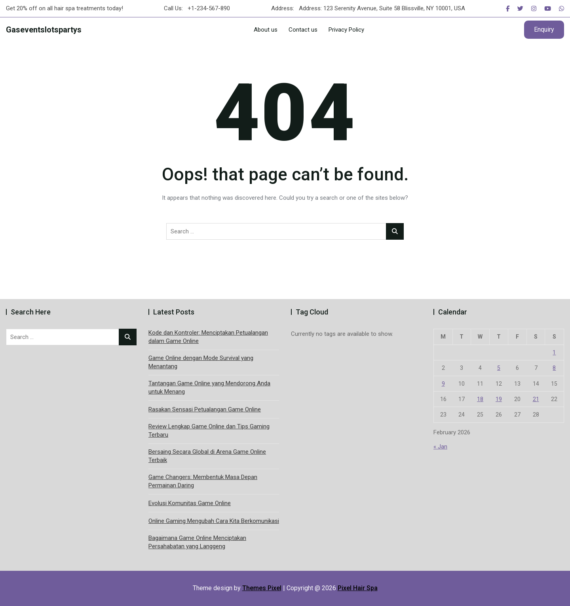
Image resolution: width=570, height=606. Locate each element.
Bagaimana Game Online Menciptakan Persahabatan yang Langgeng (197, 542)
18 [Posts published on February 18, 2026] (480, 399)
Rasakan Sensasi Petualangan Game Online (204, 409)
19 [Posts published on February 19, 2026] (499, 399)
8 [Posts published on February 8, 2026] (554, 368)
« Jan (440, 446)
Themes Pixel (261, 588)
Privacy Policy (346, 29)
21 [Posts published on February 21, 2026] (536, 399)
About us (265, 29)
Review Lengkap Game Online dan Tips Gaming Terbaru (209, 430)
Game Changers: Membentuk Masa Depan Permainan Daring (202, 481)
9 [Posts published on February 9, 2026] (443, 384)
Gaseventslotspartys (44, 29)
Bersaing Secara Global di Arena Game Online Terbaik (207, 456)
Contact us (303, 29)
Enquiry (544, 29)
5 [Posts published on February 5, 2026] (498, 368)
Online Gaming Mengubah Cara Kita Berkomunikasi (213, 521)
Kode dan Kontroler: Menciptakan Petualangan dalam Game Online (208, 337)
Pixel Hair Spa (358, 588)
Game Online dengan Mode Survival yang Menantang (200, 362)
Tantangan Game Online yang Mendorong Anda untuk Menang (209, 387)
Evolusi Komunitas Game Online (189, 503)
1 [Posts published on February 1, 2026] (554, 352)
